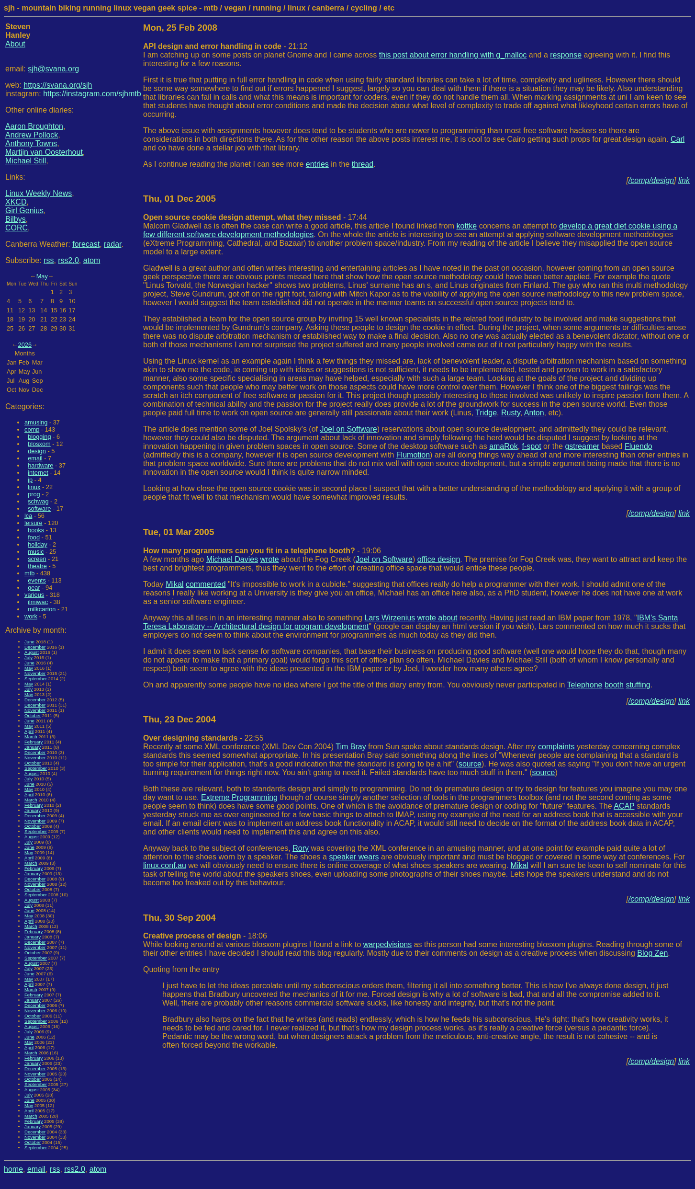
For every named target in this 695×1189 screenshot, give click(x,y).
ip (30, 479)
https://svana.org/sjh (57, 85)
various (34, 594)
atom (92, 260)
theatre (37, 566)
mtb (29, 573)
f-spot (531, 446)
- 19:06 (262, 551)
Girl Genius (24, 210)
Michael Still (25, 161)
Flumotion (413, 455)
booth (614, 685)
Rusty (510, 413)
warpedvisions (387, 944)
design (37, 451)
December (34, 647)
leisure (33, 522)
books (36, 530)
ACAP (624, 806)
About (15, 44)
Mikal (174, 584)
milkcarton (42, 609)
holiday (37, 544)
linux (34, 487)
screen (37, 558)
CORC (16, 228)
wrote (269, 559)
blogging (39, 436)
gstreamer (582, 446)
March (30, 736)
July (28, 657)
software (39, 508)
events (37, 580)
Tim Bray (351, 747)
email (35, 458)
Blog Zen (652, 953)
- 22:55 (203, 738)
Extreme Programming (239, 797)
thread (362, 164)
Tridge (486, 413)
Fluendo (638, 446)
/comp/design (651, 180)
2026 (25, 344)
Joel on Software (348, 429)
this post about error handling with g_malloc (453, 55)
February (33, 741)
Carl (677, 139)
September (35, 678)
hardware (40, 465)
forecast (86, 244)
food (34, 537)
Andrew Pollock (31, 135)
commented (206, 584)
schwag (38, 501)
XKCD (15, 202)
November (34, 673)
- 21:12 (225, 46)
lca (28, 515)
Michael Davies (232, 559)
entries (317, 164)
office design (438, 559)
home (13, 1169)
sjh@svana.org (53, 69)
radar (112, 244)
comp (31, 429)
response (566, 55)
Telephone (585, 685)
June (29, 641)
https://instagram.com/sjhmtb (92, 94)
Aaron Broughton (34, 126)
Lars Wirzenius (389, 618)
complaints (556, 747)
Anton (534, 413)
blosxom (39, 443)
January (32, 747)
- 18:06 (205, 936)
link (684, 180)
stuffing (638, 685)
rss (49, 260)
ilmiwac (38, 602)
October (32, 715)
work (30, 616)
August (31, 652)
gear (34, 587)
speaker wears (354, 857)
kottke (467, 226)
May (42, 276)
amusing (35, 422)
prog (34, 494)
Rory (300, 848)
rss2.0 (68, 260)
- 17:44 (255, 217)
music (36, 551)
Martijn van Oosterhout (44, 152)
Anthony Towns (31, 143)
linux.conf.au (164, 865)
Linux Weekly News (38, 193)
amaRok (503, 446)
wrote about (437, 618)
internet (38, 472)
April (29, 731)
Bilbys (15, 219)
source (470, 764)
